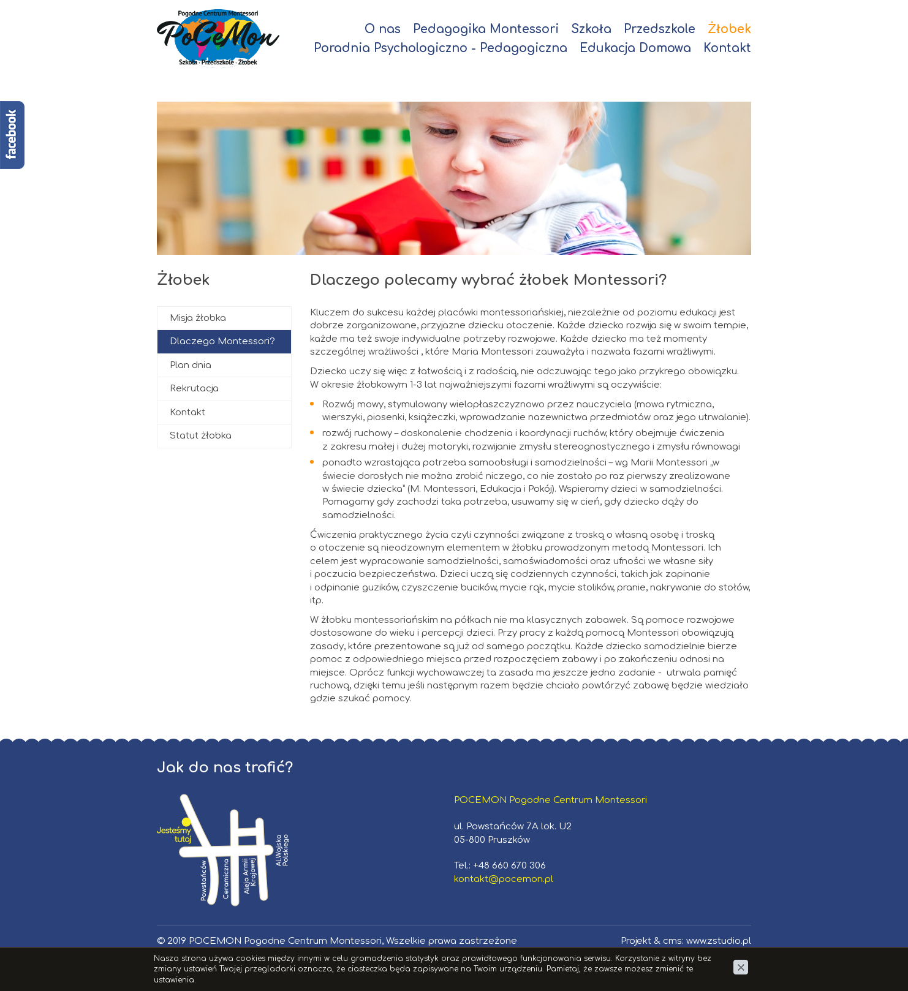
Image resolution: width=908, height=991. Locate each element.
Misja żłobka (198, 318)
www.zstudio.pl (718, 941)
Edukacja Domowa (635, 48)
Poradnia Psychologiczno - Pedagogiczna (440, 48)
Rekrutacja (194, 388)
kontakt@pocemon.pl (503, 879)
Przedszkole (659, 29)
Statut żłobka (201, 436)
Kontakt (727, 48)
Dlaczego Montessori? (222, 341)
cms (672, 941)
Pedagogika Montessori (486, 29)
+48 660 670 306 (509, 866)
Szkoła (591, 29)
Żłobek (729, 29)
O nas (383, 29)
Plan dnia (190, 365)
